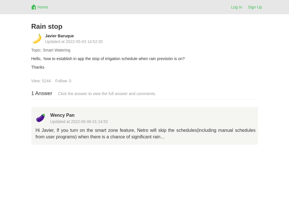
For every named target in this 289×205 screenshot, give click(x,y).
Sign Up (255, 7)
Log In (236, 7)
